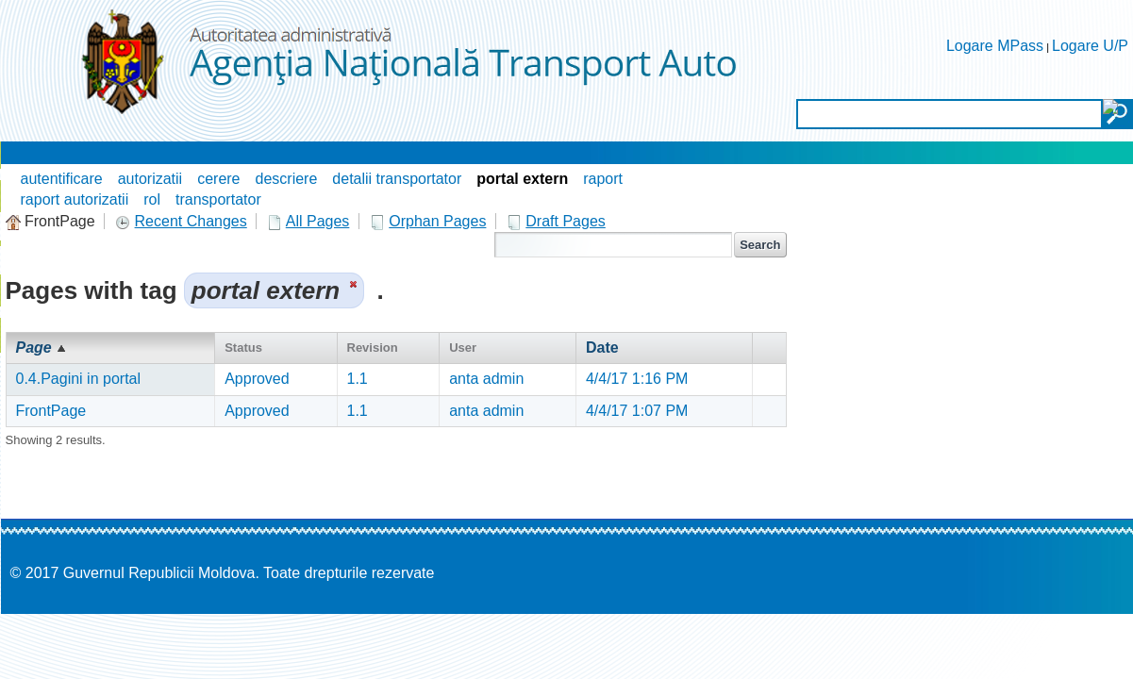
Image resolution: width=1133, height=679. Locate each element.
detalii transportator (396, 179)
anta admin (486, 379)
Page (34, 348)
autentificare (62, 179)
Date (602, 348)
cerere (218, 179)
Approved (257, 379)
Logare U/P (1090, 46)
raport (603, 179)
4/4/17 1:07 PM (637, 411)
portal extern (522, 179)
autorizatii (150, 179)
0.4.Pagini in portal (79, 379)
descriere (287, 179)
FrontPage (51, 411)
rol (151, 199)
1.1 (357, 379)
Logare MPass (994, 46)
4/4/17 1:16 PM (637, 379)
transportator (218, 199)
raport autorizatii (75, 199)
